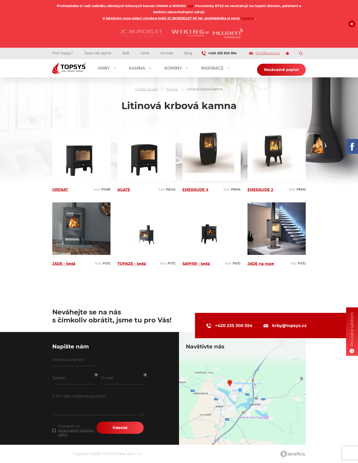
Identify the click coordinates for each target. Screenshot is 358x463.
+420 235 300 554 (222, 53)
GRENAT (60, 190)
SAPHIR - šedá (196, 264)
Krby (104, 68)
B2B (125, 53)
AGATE (123, 190)
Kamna (137, 68)
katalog (248, 18)
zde (190, 6)
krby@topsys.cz (264, 53)
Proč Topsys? (62, 53)
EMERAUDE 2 (260, 190)
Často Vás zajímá (97, 53)
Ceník (144, 53)
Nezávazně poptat (281, 70)
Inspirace (212, 68)
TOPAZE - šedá (131, 264)
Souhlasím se (76, 430)
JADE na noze (260, 264)
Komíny (173, 68)
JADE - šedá (63, 264)
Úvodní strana (146, 89)
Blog (188, 53)
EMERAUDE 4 (195, 190)
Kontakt (167, 53)
